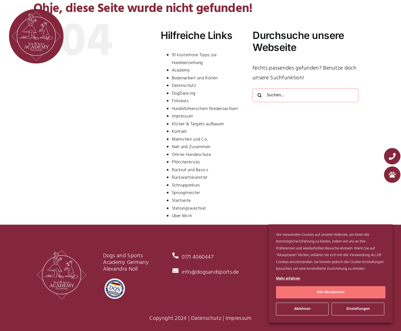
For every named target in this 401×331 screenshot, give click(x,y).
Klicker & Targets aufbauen (198, 124)
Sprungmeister (186, 193)
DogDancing (184, 93)
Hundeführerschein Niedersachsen (205, 108)
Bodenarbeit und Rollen (195, 78)
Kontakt (179, 131)
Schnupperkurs (186, 185)
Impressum (182, 116)
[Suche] (259, 95)
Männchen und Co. (190, 139)
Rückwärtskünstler (190, 177)
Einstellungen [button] (358, 309)
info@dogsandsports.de (210, 272)
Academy (181, 70)
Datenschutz (184, 85)
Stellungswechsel (189, 208)
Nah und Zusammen (191, 147)
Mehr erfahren (288, 278)
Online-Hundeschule (191, 154)
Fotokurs (180, 101)
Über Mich (182, 216)
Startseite (181, 200)
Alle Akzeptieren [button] (331, 292)
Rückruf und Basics (190, 170)
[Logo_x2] (36, 11)
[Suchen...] (305, 95)
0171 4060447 (198, 257)
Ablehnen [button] (302, 309)
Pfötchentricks (186, 162)
